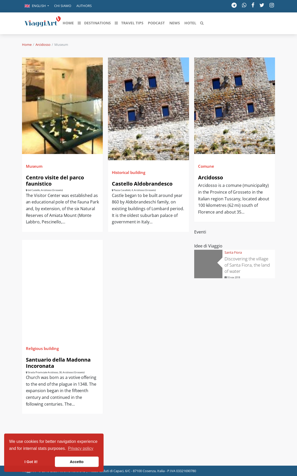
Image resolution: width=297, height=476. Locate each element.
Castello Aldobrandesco (142, 183)
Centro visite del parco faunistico (55, 180)
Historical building (128, 172)
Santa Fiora (233, 252)
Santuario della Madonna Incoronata (58, 362)
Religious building (42, 348)
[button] (37, 6)
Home (27, 44)
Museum (34, 166)
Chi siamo (62, 5)
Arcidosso (42, 44)
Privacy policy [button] (80, 448)
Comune (206, 166)
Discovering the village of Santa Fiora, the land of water (247, 265)
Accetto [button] (77, 462)
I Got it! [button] (31, 462)
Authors (84, 5)
